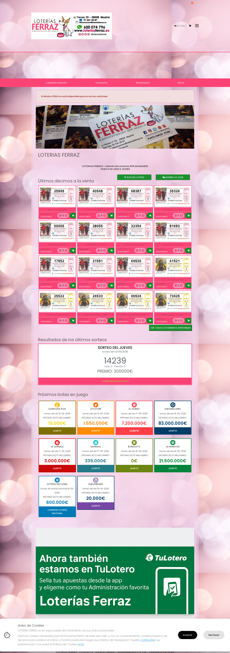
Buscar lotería (134, 177)
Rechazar (213, 635)
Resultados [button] (143, 82)
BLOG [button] (181, 82)
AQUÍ (81, 644)
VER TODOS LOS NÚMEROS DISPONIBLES (170, 327)
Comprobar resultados (115, 381)
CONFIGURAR (147, 640)
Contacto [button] (101, 82)
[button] (48, 131)
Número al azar (172, 177)
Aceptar (187, 635)
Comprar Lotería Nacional (57, 511)
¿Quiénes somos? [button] (56, 82)
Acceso (180, 25)
